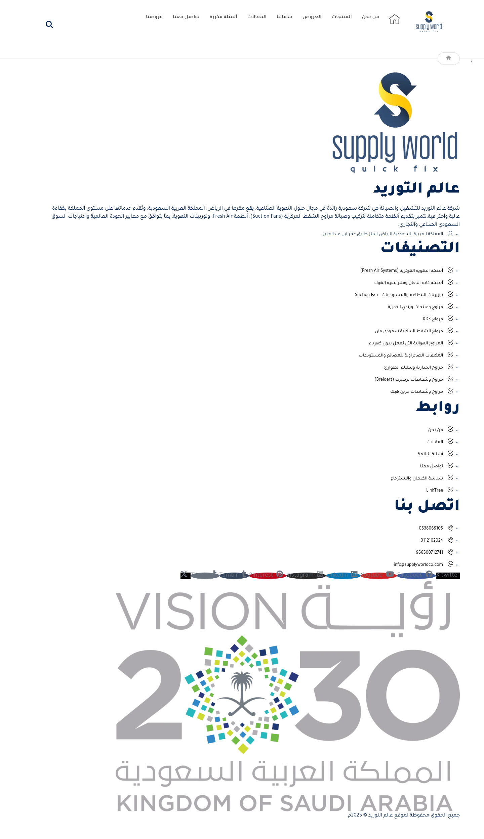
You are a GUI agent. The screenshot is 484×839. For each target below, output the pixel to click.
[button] (49, 24)
